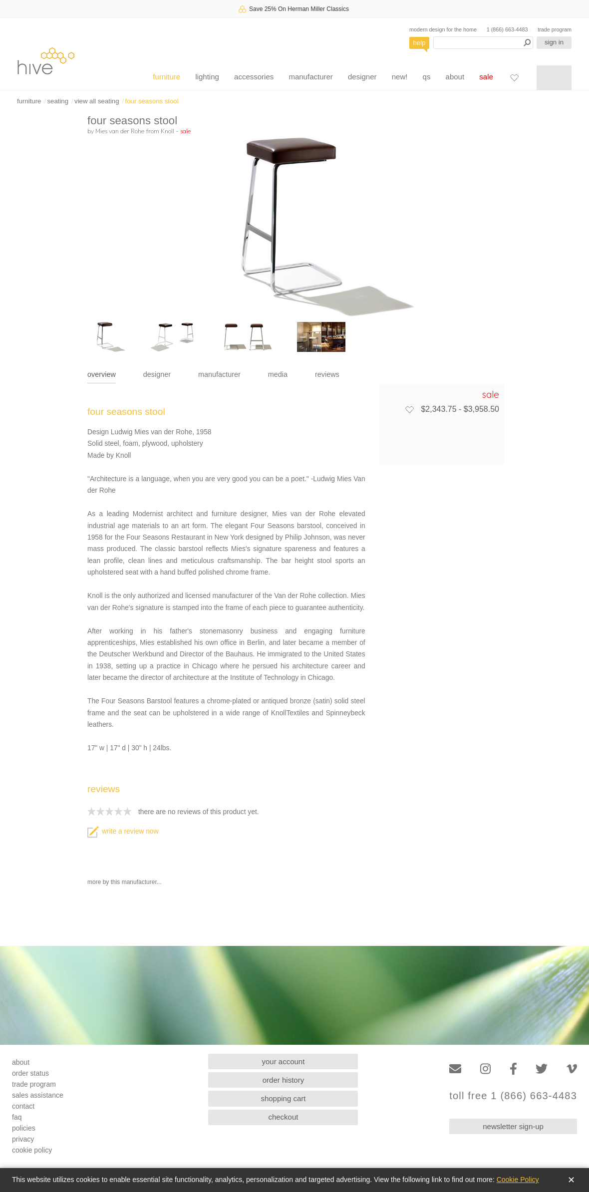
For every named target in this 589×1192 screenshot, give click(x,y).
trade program (555, 29)
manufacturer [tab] (219, 374)
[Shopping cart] (554, 77)
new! (400, 76)
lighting (207, 76)
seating (57, 101)
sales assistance (37, 1095)
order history (283, 1080)
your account (283, 1061)
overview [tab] (101, 374)
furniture (166, 76)
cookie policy (32, 1150)
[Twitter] (542, 1069)
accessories (254, 76)
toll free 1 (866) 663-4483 (513, 1096)
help (419, 42)
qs (427, 76)
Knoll (167, 131)
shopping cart (283, 1098)
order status (30, 1073)
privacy (23, 1139)
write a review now (122, 831)
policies (23, 1128)
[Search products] (483, 42)
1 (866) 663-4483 (507, 29)
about (455, 76)
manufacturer (310, 76)
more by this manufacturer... (124, 882)
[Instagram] (485, 1069)
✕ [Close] (571, 1180)
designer (362, 76)
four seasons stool (152, 101)
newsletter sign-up (513, 1126)
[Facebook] (513, 1069)
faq (16, 1117)
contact (23, 1106)
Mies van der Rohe (119, 131)
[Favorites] (514, 77)
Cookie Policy (518, 1180)
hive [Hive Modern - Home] (45, 60)
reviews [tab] (327, 374)
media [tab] (278, 374)
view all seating (96, 101)
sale (486, 76)
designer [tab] (157, 374)
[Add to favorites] (409, 409)
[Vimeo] (572, 1069)
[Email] (455, 1069)
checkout (283, 1117)
